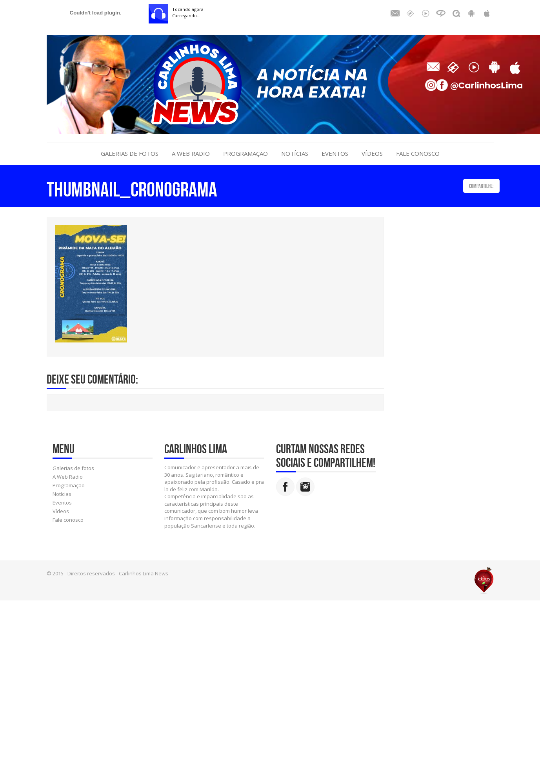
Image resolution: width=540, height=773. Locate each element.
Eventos (335, 153)
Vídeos (372, 153)
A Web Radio (191, 153)
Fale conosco (418, 153)
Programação (245, 153)
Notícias (294, 153)
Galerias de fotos (129, 153)
